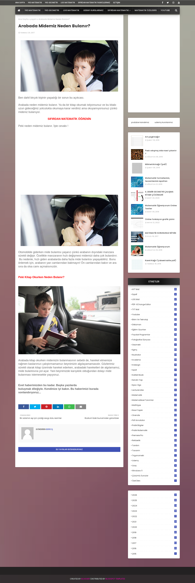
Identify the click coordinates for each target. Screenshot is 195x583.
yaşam (33, 19)
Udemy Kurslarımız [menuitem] (93, 10)
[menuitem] (19, 10)
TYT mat (154, 309)
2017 (154, 543)
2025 (154, 500)
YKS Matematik (35, 2)
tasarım (154, 450)
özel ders (154, 480)
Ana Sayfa (23, 19)
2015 (154, 553)
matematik (154, 395)
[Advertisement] (41, 171)
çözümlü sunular (154, 475)
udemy (154, 460)
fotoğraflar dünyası (154, 339)
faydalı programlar (154, 334)
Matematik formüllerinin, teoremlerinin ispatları (157, 180)
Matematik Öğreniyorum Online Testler (161, 207)
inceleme (154, 359)
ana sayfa (20, 2)
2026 (154, 495)
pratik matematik (154, 430)
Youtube (154, 314)
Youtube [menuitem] (165, 10)
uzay (154, 465)
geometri (154, 344)
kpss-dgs (154, 385)
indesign (154, 365)
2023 (154, 511)
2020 (154, 527)
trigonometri (154, 455)
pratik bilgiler (154, 425)
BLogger (85, 579)
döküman (154, 324)
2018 (154, 537)
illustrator (154, 354)
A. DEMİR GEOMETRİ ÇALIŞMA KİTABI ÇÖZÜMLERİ (159, 193)
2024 (154, 505)
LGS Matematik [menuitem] (71, 10)
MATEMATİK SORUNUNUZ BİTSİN (160, 233)
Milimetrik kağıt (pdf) (156, 164)
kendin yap (154, 380)
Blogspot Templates (115, 579)
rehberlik (154, 440)
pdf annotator (154, 420)
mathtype (154, 405)
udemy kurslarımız (164, 122)
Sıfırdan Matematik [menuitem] (118, 10)
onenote (154, 415)
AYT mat (154, 289)
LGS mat (154, 299)
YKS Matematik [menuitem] (33, 10)
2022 (154, 516)
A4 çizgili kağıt (152, 136)
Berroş (49, 429)
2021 (154, 521)
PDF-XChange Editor (154, 304)
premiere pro (154, 435)
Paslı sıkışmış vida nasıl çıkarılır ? (161, 152)
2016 (154, 548)
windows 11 (154, 470)
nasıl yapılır (154, 410)
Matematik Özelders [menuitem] (146, 10)
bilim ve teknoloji (154, 319)
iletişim (116, 2)
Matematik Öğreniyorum (157, 246)
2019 (154, 532)
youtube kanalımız (140, 122)
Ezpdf (154, 294)
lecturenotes (154, 390)
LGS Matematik (68, 2)
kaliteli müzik (154, 375)
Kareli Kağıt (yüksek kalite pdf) (160, 260)
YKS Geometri (51, 2)
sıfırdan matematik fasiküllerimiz (94, 2)
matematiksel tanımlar (154, 400)
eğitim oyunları (154, 329)
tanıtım (154, 445)
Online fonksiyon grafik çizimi (159, 219)
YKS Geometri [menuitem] (52, 10)
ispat (154, 370)
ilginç (154, 349)
